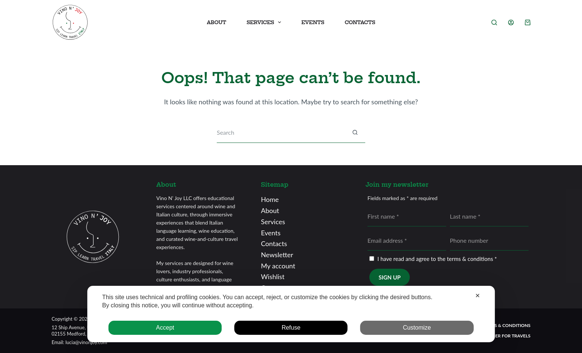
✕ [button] (477, 295)
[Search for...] (281, 132)
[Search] (494, 22)
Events (312, 22)
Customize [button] (417, 327)
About (216, 22)
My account (278, 266)
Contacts (360, 22)
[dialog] (291, 314)
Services (273, 222)
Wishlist (273, 276)
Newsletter (277, 255)
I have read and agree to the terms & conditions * (437, 258)
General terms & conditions (495, 325)
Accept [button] (165, 327)
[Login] (511, 22)
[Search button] (355, 132)
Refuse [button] (291, 327)
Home (270, 199)
